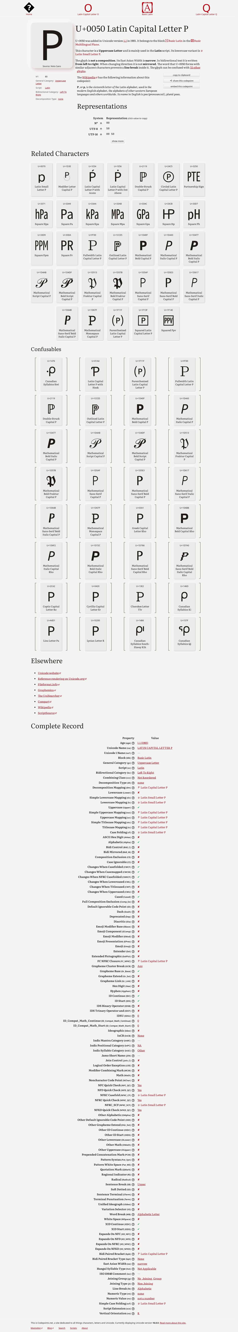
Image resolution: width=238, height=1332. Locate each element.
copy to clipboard (181, 75)
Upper (141, 1184)
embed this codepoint (182, 86)
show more (118, 141)
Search (62, 1327)
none (60, 98)
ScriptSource (46, 713)
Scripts (73, 1327)
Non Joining (145, 1283)
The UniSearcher (49, 696)
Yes (139, 1085)
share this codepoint (181, 80)
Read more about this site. (173, 1322)
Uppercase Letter (148, 763)
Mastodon (36, 1327)
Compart (43, 701)
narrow (142, 1263)
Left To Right (145, 772)
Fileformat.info (47, 684)
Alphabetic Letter (148, 1214)
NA (139, 1045)
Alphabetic (144, 1288)
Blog (49, 1327)
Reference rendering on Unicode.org (61, 679)
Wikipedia (88, 77)
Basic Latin (144, 758)
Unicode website (48, 673)
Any (140, 966)
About (85, 1327)
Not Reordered (146, 777)
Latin (47, 87)
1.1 (125, 41)
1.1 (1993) (142, 743)
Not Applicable (146, 1269)
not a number (146, 1298)
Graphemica (46, 690)
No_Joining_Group (149, 1278)
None (140, 1035)
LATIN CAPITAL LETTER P (154, 748)
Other (141, 1050)
